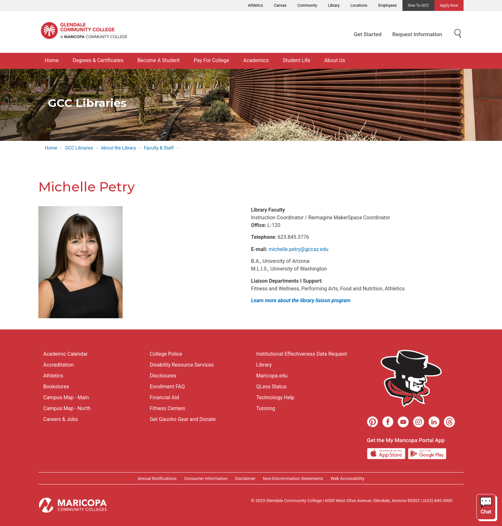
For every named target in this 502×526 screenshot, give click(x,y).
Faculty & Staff (159, 148)
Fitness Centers (167, 408)
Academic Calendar (65, 354)
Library (333, 5)
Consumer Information (205, 478)
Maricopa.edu (271, 376)
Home (52, 60)
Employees (387, 5)
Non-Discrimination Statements (293, 478)
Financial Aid (164, 397)
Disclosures (163, 376)
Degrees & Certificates (98, 60)
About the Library (118, 148)
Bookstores (56, 387)
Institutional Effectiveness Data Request (301, 354)
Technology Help (275, 397)
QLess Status (271, 387)
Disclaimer (245, 478)
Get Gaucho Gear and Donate (183, 419)
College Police (166, 354)
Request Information (417, 34)
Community (307, 5)
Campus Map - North (67, 408)
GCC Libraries (79, 148)
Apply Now (449, 5)
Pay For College (211, 60)
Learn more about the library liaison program (301, 300)
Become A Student (158, 60)
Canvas (280, 5)
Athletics (255, 5)
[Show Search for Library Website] (458, 33)
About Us (334, 60)
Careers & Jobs (60, 419)
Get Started (367, 34)
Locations (359, 5)
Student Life (296, 60)
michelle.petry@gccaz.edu (298, 249)
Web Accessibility (347, 478)
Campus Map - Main (66, 397)
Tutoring (265, 408)
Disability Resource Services (182, 365)
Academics (256, 60)
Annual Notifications (157, 478)
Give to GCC (418, 5)
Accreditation (58, 365)
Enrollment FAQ (167, 387)
